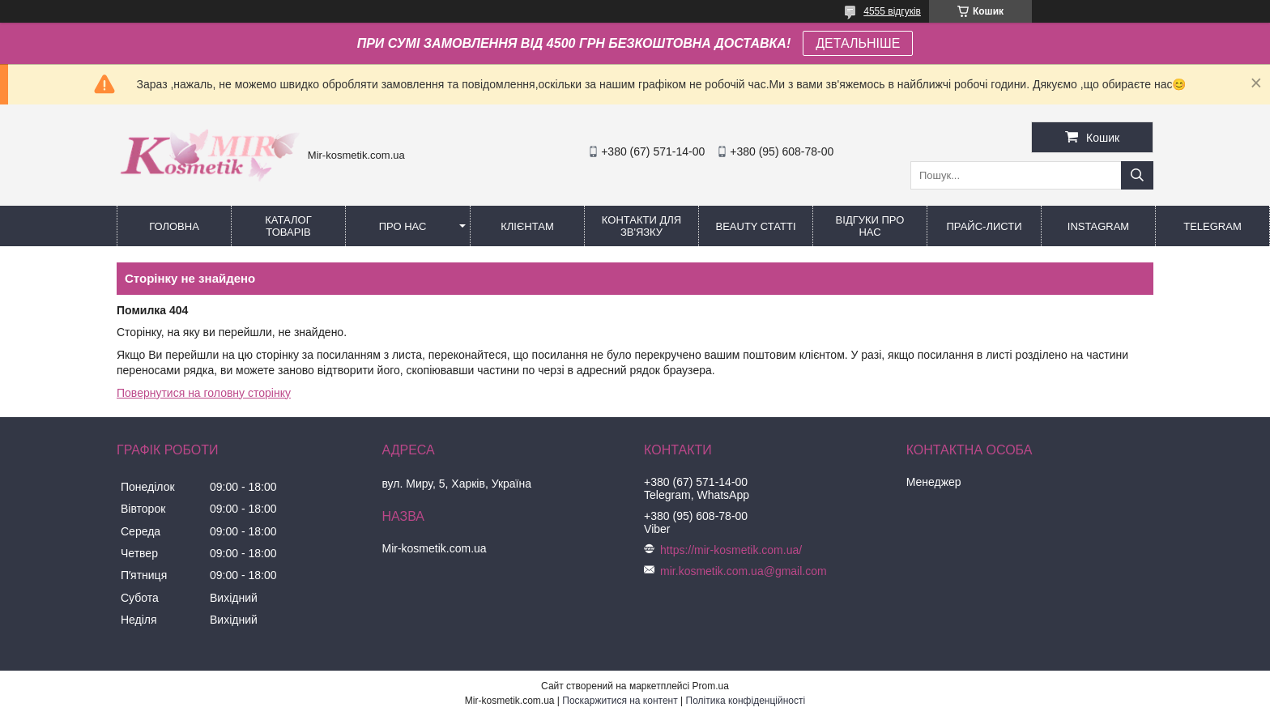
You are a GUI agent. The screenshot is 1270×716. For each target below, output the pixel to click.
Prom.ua (711, 686)
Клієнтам (527, 226)
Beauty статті (755, 226)
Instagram (1098, 226)
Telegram (1212, 226)
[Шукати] (1137, 175)
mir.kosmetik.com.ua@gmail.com (743, 571)
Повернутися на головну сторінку (204, 392)
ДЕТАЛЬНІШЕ (858, 43)
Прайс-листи (984, 226)
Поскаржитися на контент (619, 700)
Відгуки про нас (870, 226)
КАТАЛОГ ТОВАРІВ (288, 226)
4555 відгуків (892, 11)
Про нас (403, 226)
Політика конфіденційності (746, 700)
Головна (174, 226)
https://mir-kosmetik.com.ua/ (731, 549)
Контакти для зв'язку (641, 226)
